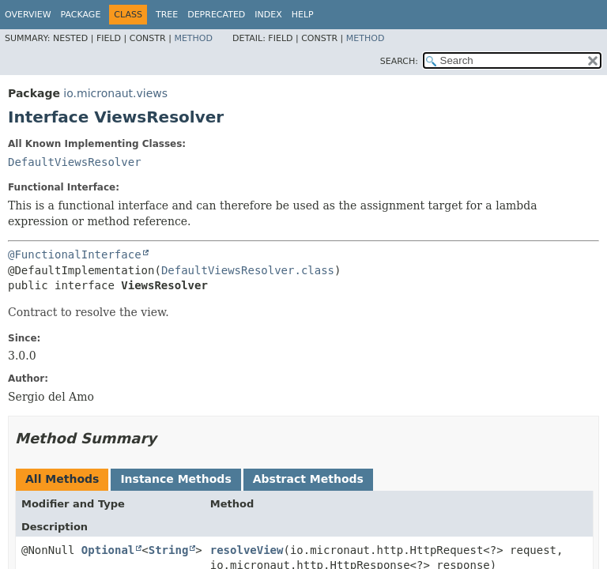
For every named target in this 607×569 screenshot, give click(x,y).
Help (303, 14)
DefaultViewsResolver (74, 162)
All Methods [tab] (62, 479)
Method (193, 38)
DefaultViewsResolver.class (247, 270)
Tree (167, 14)
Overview (28, 14)
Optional (107, 550)
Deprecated (216, 14)
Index (267, 14)
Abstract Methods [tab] (308, 479)
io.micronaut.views (115, 93)
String (169, 550)
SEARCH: (399, 61)
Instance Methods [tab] (175, 479)
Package (81, 14)
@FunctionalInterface (74, 254)
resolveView (247, 550)
